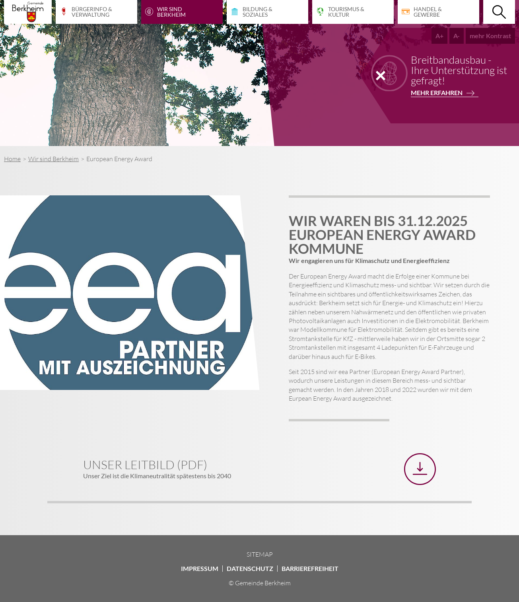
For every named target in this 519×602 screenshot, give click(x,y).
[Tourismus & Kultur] (353, 12)
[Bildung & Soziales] (267, 12)
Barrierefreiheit (310, 568)
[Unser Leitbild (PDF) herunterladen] (420, 469)
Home (12, 159)
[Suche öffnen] (499, 12)
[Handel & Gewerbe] (438, 12)
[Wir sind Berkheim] (182, 12)
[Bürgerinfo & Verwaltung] (96, 12)
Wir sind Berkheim (53, 159)
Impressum (199, 568)
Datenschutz (250, 568)
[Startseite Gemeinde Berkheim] (28, 12)
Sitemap (260, 554)
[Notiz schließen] (380, 75)
